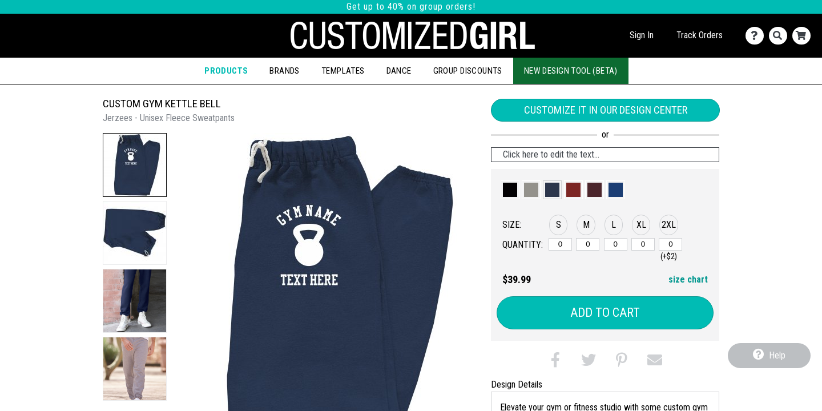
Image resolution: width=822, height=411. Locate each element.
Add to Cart (605, 312)
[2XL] (670, 244)
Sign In (642, 35)
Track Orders (699, 35)
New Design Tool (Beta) (571, 71)
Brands (284, 71)
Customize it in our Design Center (605, 109)
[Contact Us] (757, 36)
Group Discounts (467, 71)
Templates (343, 71)
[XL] (643, 244)
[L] (615, 244)
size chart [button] (688, 279)
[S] (560, 244)
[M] (587, 244)
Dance (399, 71)
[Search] (780, 36)
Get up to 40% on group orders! (411, 6)
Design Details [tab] (516, 384)
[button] (134, 165)
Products (226, 71)
